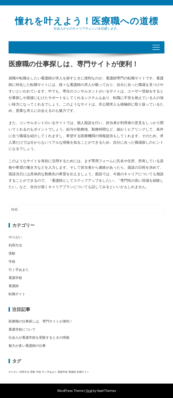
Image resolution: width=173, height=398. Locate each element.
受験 (12, 253)
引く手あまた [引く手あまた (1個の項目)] (49, 371)
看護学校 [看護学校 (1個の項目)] (63, 371)
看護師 (14, 286)
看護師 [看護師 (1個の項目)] (72, 371)
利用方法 (15, 245)
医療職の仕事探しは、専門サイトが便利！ (41, 321)
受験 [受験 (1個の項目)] (32, 371)
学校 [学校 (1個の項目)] (38, 371)
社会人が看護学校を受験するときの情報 (39, 338)
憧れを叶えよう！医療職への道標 (86, 21)
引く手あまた (19, 270)
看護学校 (15, 278)
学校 (12, 262)
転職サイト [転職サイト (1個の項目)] (83, 371)
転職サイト (17, 294)
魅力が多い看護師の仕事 (27, 346)
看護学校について (22, 329)
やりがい (15, 237)
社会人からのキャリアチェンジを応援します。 (86, 28)
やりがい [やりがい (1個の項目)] (13, 371)
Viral (89, 391)
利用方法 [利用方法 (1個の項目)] (24, 371)
